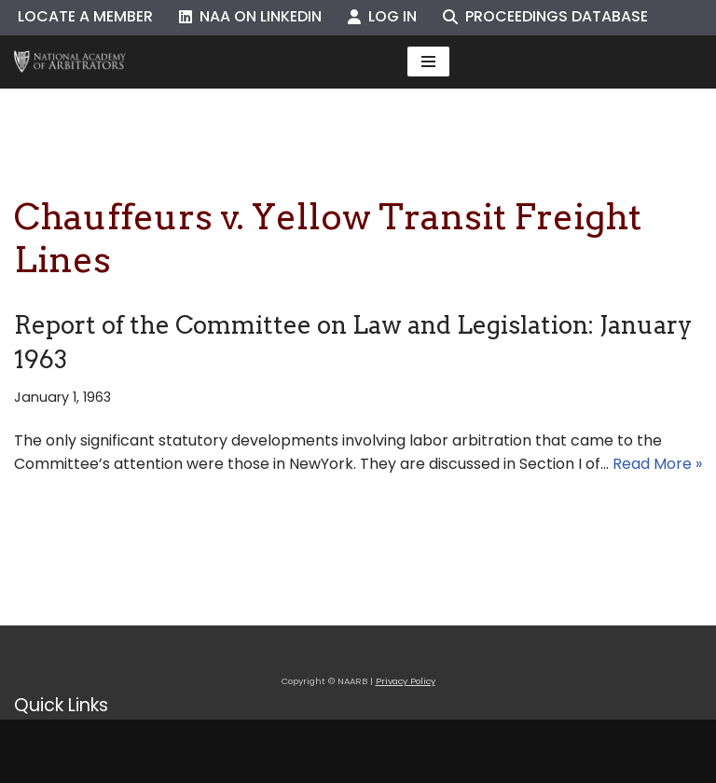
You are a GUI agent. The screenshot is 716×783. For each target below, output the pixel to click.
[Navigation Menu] (428, 61)
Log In (382, 16)
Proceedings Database (545, 16)
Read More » (657, 463)
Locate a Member (85, 16)
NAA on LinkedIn (250, 16)
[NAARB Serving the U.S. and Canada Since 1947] (70, 62)
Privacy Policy (405, 681)
